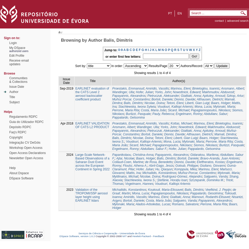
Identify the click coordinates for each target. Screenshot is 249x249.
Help (12, 168)
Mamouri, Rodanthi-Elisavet (211, 197)
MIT (124, 236)
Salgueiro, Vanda (216, 176)
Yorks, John (163, 92)
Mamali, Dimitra (225, 134)
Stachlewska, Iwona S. (140, 180)
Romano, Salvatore (185, 204)
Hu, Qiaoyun (164, 169)
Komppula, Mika (185, 169)
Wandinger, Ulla (123, 92)
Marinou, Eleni (181, 88)
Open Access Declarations (27, 153)
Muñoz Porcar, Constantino (131, 99)
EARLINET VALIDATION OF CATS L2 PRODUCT (92, 125)
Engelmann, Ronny (189, 114)
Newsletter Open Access (26, 158)
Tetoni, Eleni (174, 103)
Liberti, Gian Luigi (197, 103)
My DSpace (17, 48)
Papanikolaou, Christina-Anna (133, 155)
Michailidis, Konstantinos (159, 173)
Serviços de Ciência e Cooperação (98, 233)
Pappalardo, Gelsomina (128, 117)
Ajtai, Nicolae (125, 158)
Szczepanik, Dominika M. (206, 180)
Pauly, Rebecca (163, 114)
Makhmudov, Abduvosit (218, 92)
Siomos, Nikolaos (205, 145)
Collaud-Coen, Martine (127, 162)
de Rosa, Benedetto (158, 162)
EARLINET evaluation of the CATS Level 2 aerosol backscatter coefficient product (92, 94)
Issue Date (16, 87)
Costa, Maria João (153, 110)
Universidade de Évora (132, 233)
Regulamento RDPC (23, 117)
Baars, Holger (220, 103)
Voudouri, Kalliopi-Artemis (144, 141)
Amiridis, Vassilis (157, 88)
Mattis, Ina (133, 173)
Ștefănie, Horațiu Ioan (172, 180)
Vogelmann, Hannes (139, 184)
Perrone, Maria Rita (125, 110)
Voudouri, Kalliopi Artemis (175, 106)
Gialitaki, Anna (191, 96)
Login (13, 43)
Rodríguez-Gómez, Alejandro (182, 176)
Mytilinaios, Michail (125, 176)
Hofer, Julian (144, 92)
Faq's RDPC (17, 132)
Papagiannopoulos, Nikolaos (210, 110)
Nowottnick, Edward (186, 92)
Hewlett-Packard (141, 236)
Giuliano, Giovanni (212, 165)
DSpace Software (21, 178)
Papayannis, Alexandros (129, 96)
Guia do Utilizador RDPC (26, 122)
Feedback (158, 236)
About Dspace (19, 173)
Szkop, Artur (235, 96)
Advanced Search (237, 20)
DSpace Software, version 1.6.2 (77, 236)
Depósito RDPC (20, 127)
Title (12, 97)
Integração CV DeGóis (24, 142)
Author (13, 92)
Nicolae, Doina (154, 103)
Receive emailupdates (19, 62)
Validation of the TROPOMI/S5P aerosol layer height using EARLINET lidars (91, 195)
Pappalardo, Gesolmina (206, 193)
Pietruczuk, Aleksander (163, 96)
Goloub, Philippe (186, 165)
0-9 (120, 50)
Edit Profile (16, 55)
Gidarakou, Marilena (204, 155)
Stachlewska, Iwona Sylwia (137, 106)
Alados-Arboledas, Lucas (153, 204)
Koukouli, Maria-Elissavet (165, 190)
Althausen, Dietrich (210, 99)
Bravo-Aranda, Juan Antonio (219, 158)
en (179, 13)
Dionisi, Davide (184, 99)
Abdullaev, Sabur (215, 114)
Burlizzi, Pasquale (138, 114)
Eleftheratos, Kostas (211, 162)
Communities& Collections (18, 80)
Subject (14, 102)
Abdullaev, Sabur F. (153, 149)
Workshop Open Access (26, 148)
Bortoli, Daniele (161, 99)
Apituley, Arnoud (213, 96)
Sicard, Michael (178, 110)
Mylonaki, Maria (224, 106)
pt (170, 13)
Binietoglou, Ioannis (205, 88)
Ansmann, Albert (232, 88)
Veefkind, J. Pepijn (218, 190)
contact (219, 20)
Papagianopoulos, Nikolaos (169, 193)
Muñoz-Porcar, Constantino (197, 173)
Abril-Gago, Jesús (161, 165)
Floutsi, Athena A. (135, 165)
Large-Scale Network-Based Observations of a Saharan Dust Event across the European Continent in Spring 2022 (92, 162)
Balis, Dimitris (133, 103)
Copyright (16, 137)
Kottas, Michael (181, 123)
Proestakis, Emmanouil (128, 88)
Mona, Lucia (203, 106)
